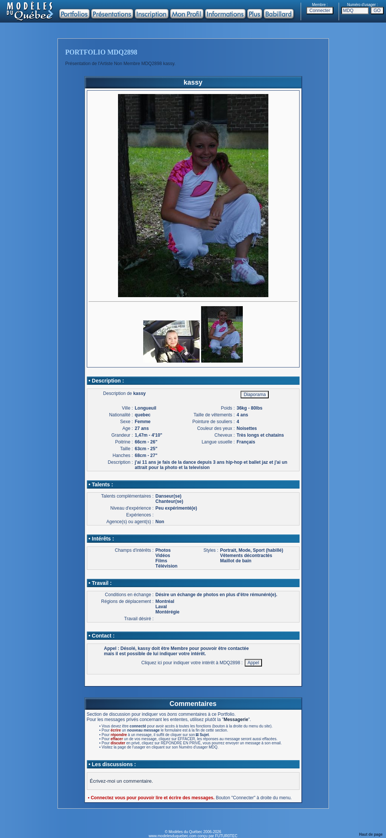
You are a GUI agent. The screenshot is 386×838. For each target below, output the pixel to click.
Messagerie (236, 719)
